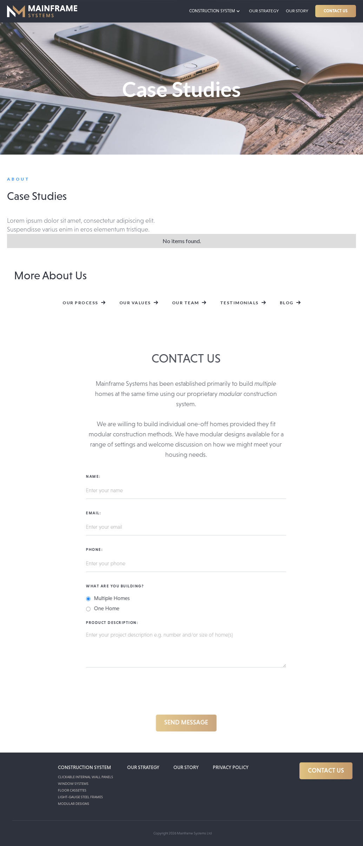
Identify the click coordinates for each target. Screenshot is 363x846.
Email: (96, 513)
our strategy (264, 10)
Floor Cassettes (72, 790)
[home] (42, 11)
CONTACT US (336, 10)
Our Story (297, 10)
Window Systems (73, 784)
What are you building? (118, 586)
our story (186, 767)
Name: (96, 476)
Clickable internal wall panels (85, 777)
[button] (216, 11)
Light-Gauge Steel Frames (80, 797)
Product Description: (115, 622)
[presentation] (142, 692)
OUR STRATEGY (143, 767)
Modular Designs (73, 804)
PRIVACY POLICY (231, 767)
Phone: (97, 549)
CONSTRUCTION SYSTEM (84, 767)
